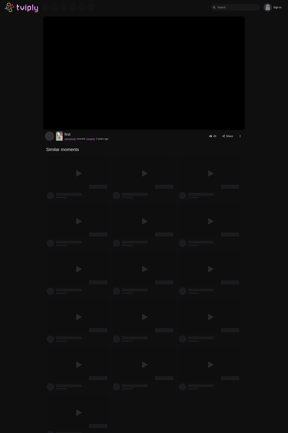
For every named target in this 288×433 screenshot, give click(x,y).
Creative (90, 138)
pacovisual (49, 136)
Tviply (9, 7)
